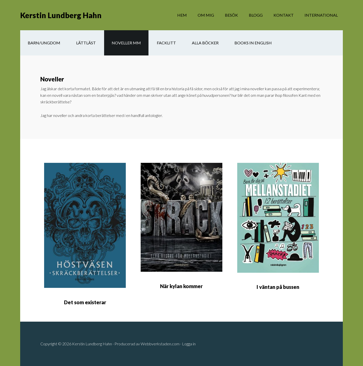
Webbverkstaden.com (160, 343)
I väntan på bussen (278, 287)
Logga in (189, 343)
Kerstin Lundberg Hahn (61, 15)
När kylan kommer (181, 286)
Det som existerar (85, 302)
